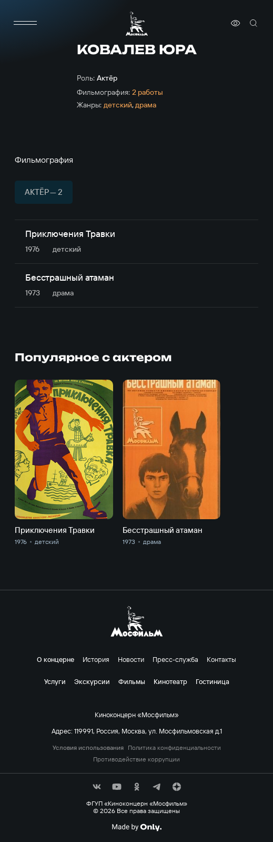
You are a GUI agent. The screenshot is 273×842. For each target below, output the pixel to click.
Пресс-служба (175, 659)
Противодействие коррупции (136, 759)
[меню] (25, 23)
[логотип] (137, 23)
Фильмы (131, 681)
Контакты (221, 659)
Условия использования (88, 747)
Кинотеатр (170, 681)
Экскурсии (92, 681)
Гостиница (212, 681)
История (96, 659)
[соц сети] (97, 786)
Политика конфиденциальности (174, 747)
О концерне (55, 659)
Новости (131, 659)
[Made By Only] (136, 827)
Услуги (55, 681)
